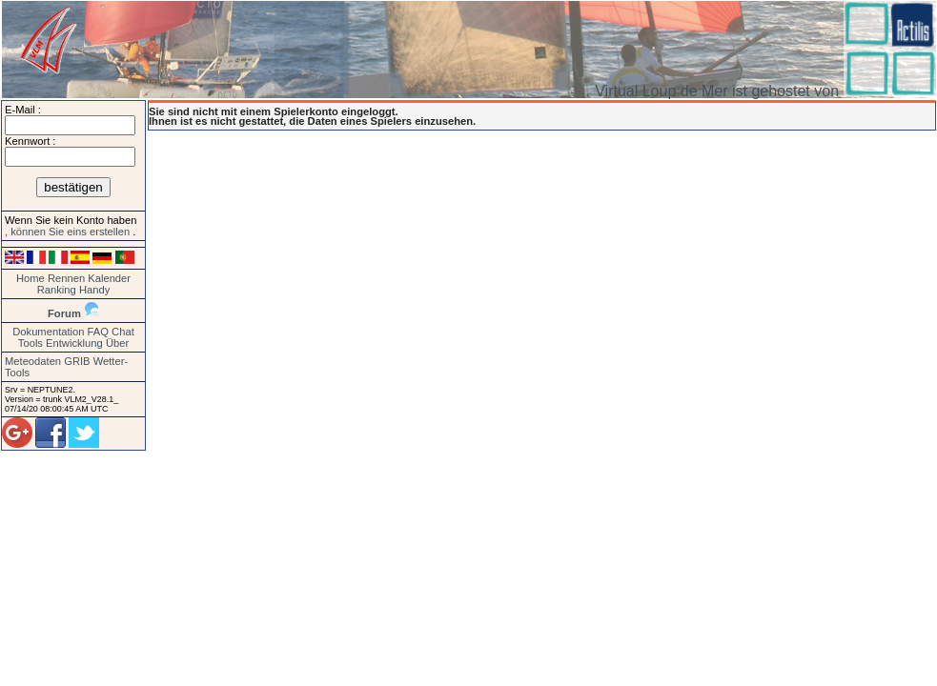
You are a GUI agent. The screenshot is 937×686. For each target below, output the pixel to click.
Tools (30, 343)
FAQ (98, 331)
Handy (94, 289)
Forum (64, 313)
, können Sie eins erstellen (68, 231)
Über (117, 343)
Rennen (66, 278)
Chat (123, 331)
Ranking (56, 289)
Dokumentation (48, 331)
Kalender (109, 278)
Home (30, 278)
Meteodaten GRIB (48, 361)
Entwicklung (74, 343)
